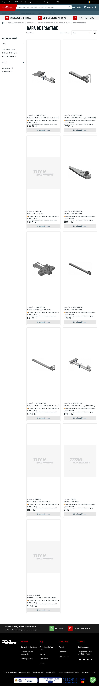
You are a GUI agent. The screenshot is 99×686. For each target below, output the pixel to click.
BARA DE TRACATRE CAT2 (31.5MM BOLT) (43, 118)
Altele (42, 663)
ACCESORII (30, 23)
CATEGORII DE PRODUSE (16, 23)
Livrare (42, 654)
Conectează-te (77, 7)
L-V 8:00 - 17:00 (84, 654)
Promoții (52, 13)
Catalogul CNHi (27, 659)
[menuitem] (10, 13)
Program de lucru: (85, 652)
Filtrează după (64, 33)
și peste (9, 56)
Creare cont (64, 656)
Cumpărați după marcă (30, 647)
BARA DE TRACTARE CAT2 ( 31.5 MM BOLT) (80, 118)
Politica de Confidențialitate (68, 672)
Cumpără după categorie (27, 653)
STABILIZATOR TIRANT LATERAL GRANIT (42, 598)
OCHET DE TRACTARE (35, 214)
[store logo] (8, 7)
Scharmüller (7, 68)
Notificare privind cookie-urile (44, 672)
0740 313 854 (56, 628)
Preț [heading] (3, 44)
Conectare (63, 652)
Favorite (90, 7)
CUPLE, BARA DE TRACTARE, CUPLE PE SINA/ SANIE (54, 23)
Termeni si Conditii (88, 672)
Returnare (44, 659)
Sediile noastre (83, 647)
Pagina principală (3, 23)
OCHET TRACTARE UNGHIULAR (38, 502)
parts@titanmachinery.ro (79, 628)
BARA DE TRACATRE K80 (73, 214)
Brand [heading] (4, 62)
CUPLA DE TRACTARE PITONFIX (39, 310)
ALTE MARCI (7, 72)
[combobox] (45, 7)
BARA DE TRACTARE (71, 502)
